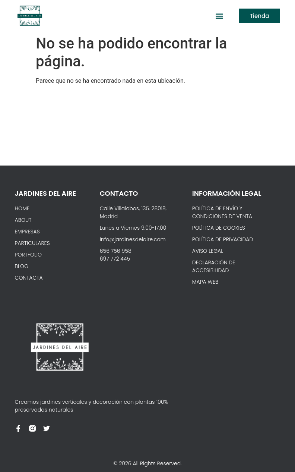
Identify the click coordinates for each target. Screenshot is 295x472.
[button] (219, 16)
